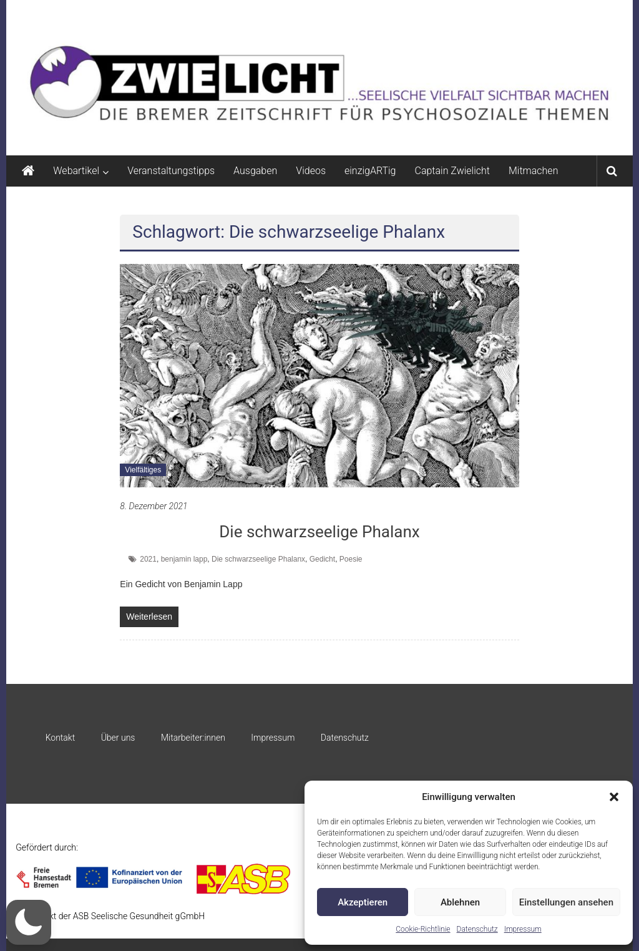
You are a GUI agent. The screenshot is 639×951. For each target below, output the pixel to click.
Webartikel (76, 171)
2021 (148, 559)
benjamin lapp (184, 559)
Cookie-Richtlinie (423, 929)
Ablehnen (460, 902)
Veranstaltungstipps (171, 171)
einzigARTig (370, 171)
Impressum (523, 929)
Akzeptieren (363, 902)
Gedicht (322, 559)
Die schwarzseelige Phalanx (319, 531)
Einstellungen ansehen (566, 902)
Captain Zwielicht (452, 171)
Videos (311, 171)
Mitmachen (533, 171)
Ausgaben (255, 171)
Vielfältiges (143, 470)
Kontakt (61, 738)
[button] (614, 797)
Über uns (118, 738)
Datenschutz (477, 929)
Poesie (351, 559)
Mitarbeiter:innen (193, 738)
